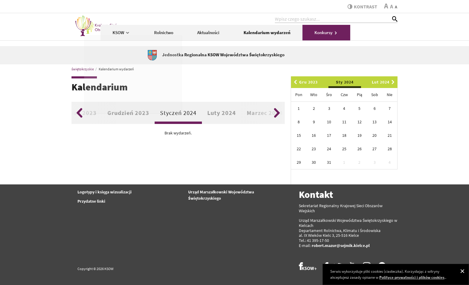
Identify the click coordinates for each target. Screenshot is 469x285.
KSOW (168, 35)
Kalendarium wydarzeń (314, 35)
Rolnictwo (210, 35)
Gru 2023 (305, 82)
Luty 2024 (221, 112)
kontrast (361, 7)
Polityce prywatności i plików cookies (411, 277)
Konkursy (374, 35)
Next (277, 113)
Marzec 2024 (265, 112)
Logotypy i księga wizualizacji (104, 192)
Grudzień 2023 (128, 112)
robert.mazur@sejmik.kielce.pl (341, 245)
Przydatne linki (91, 201)
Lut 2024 (384, 82)
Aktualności (256, 35)
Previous (79, 113)
